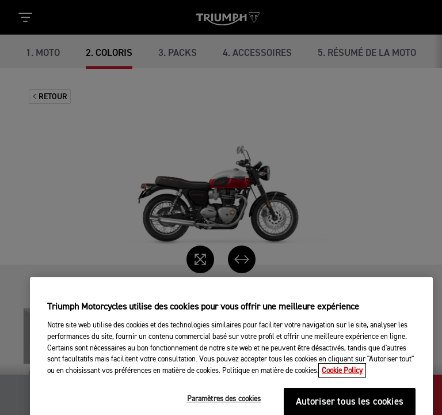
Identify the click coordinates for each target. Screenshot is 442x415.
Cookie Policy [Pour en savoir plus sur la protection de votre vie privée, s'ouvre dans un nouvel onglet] (342, 402)
